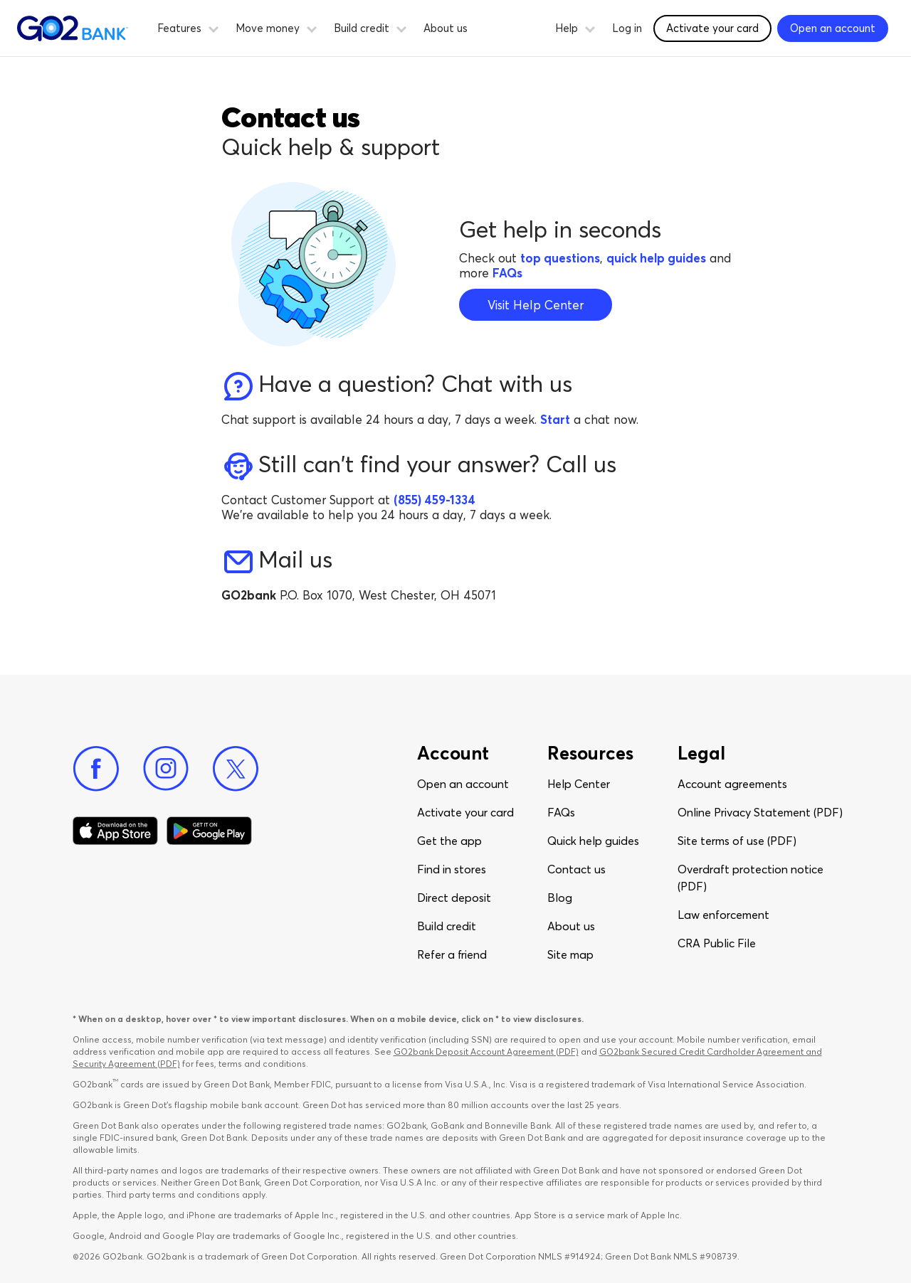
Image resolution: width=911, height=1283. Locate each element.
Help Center (578, 784)
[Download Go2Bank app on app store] (115, 830)
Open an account (463, 784)
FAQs (561, 812)
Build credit (446, 926)
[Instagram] (166, 769)
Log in (627, 28)
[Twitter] (235, 769)
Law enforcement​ (723, 914)
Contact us (576, 869)
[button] (213, 27)
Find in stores (451, 869)
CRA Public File (717, 943)
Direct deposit (454, 897)
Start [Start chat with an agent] (555, 419)
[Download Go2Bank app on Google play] (209, 830)
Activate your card (465, 812)
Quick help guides (593, 841)
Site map (570, 954)
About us (445, 28)
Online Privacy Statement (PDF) (760, 812)
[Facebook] (96, 769)
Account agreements (732, 784)
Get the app (449, 841)
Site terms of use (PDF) (737, 841)
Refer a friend (452, 954)
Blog (559, 897)
